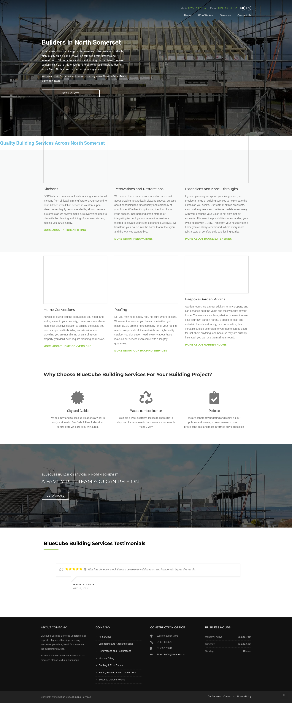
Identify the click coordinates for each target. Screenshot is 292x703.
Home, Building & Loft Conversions (117, 672)
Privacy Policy (244, 696)
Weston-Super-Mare (114, 76)
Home (187, 15)
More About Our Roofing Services (140, 350)
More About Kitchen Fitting (65, 229)
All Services (105, 636)
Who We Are (205, 15)
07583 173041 (197, 8)
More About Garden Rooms (206, 344)
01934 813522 (227, 8)
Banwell (46, 80)
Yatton (56, 80)
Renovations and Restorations (115, 650)
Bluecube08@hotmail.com (171, 654)
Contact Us (244, 15)
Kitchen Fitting (106, 658)
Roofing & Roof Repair (111, 665)
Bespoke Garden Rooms (112, 679)
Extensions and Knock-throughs (116, 643)
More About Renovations (133, 238)
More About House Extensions (208, 238)
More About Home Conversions (67, 346)
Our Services (214, 696)
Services (225, 15)
